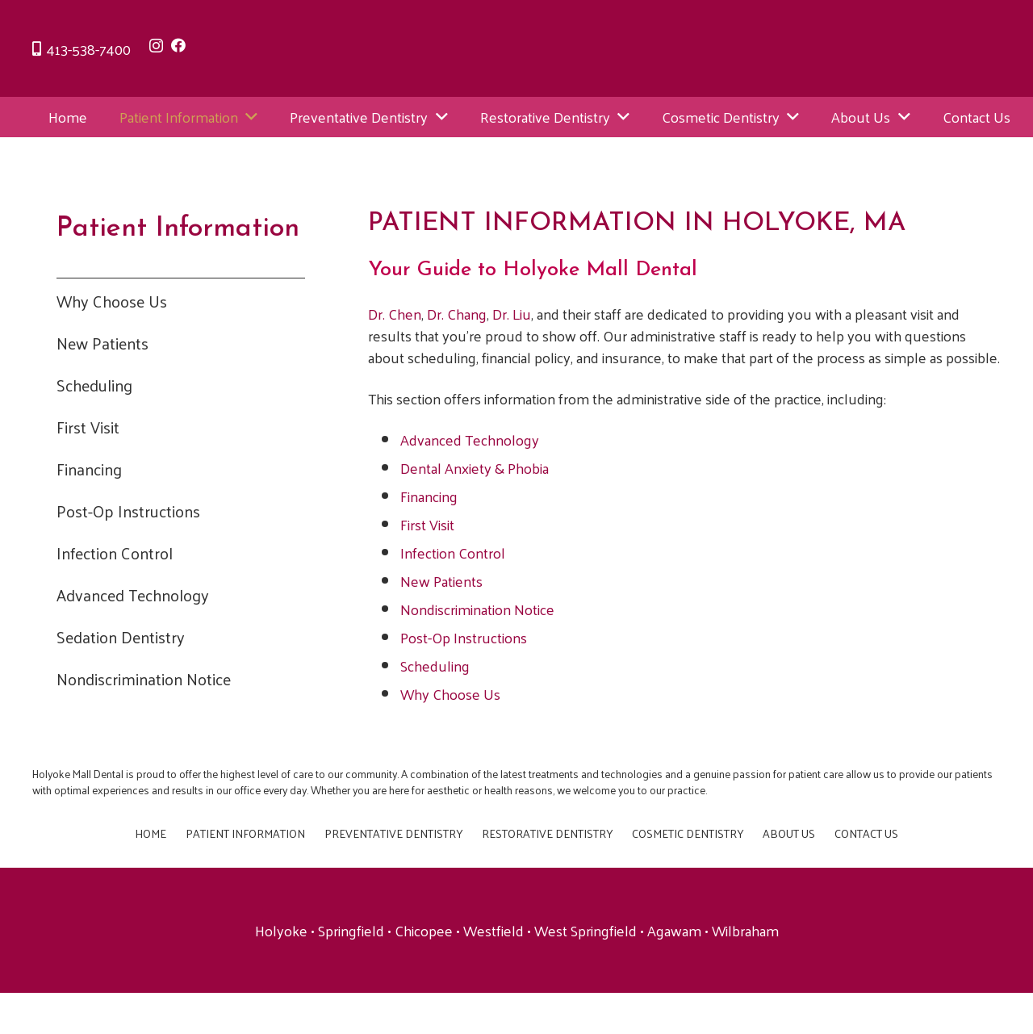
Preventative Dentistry (393, 833)
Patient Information (245, 833)
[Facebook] (178, 45)
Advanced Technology (132, 594)
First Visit (87, 427)
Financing (89, 469)
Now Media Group (686, 1000)
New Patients (102, 343)
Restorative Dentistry (547, 833)
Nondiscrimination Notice (143, 678)
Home (150, 833)
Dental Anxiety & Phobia (474, 467)
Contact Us (866, 833)
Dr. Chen (394, 313)
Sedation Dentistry (120, 636)
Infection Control (114, 552)
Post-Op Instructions (128, 510)
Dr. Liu (511, 313)
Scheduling (94, 385)
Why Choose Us (111, 301)
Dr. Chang (457, 313)
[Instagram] (156, 46)
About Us (789, 833)
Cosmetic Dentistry (687, 833)
